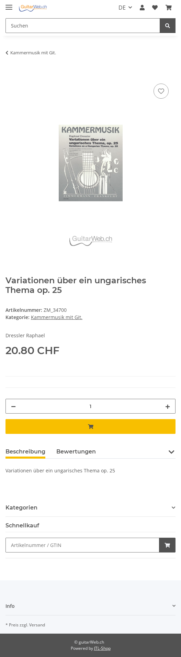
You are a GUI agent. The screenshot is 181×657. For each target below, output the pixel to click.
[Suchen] (82, 25)
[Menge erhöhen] (167, 406)
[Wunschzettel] (154, 7)
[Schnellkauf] (82, 545)
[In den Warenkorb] (10, 74)
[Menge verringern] (13, 406)
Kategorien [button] (21, 507)
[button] (142, 7)
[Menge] (90, 406)
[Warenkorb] (169, 7)
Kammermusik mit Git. (56, 317)
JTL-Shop (102, 648)
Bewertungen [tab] (76, 451)
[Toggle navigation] (8, 4)
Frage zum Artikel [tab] (132, 451)
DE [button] (122, 7)
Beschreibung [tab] (25, 451)
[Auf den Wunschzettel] (161, 91)
